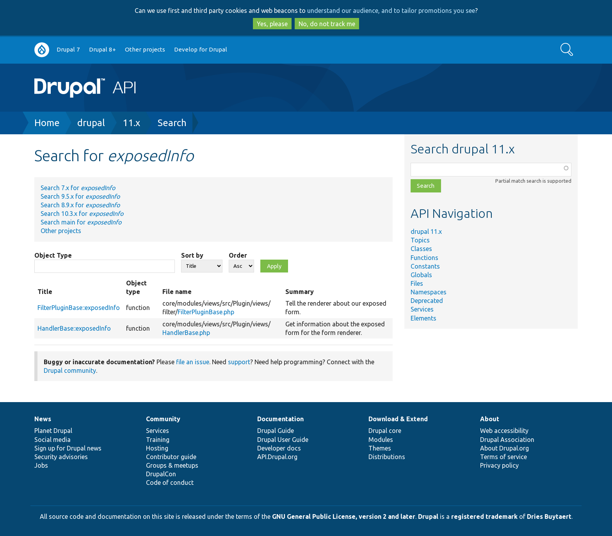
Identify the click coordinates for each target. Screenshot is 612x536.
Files (417, 283)
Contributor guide (171, 456)
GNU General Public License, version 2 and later (343, 516)
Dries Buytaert (549, 516)
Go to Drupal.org (41, 50)
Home (47, 123)
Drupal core (384, 430)
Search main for (81, 222)
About (489, 418)
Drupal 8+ (102, 49)
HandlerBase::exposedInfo (74, 328)
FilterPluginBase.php (206, 311)
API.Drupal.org (277, 456)
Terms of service (503, 456)
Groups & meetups (172, 465)
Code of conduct (170, 482)
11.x (131, 123)
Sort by (192, 255)
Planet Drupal (53, 430)
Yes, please (272, 23)
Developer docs (279, 448)
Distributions (386, 456)
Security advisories (61, 456)
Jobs (41, 465)
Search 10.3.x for (82, 213)
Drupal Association (507, 439)
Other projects (145, 49)
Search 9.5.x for (80, 196)
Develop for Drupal (200, 49)
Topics (420, 240)
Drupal (428, 516)
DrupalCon (161, 473)
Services (422, 309)
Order (238, 255)
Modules (380, 439)
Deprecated (427, 300)
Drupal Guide (275, 430)
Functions (424, 257)
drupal (91, 123)
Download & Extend (398, 418)
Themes (379, 448)
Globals (421, 274)
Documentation (280, 418)
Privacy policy (499, 465)
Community (163, 418)
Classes (421, 248)
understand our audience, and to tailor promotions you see (391, 10)
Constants (425, 266)
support (239, 361)
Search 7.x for (78, 187)
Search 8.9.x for (80, 204)
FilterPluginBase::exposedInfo (78, 307)
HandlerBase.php (186, 332)
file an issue (192, 361)
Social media (52, 439)
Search (172, 123)
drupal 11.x (426, 231)
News (42, 418)
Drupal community (70, 370)
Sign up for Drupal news (67, 448)
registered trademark (484, 516)
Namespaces (429, 292)
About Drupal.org (504, 448)
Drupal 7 (68, 49)
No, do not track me (327, 23)
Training (157, 439)
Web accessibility (504, 430)
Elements (423, 318)
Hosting (157, 448)
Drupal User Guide (282, 439)
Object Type (53, 255)
